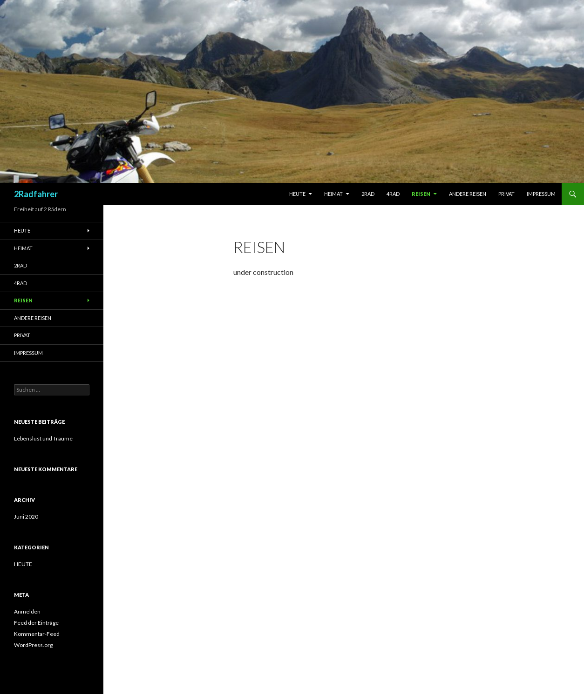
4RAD (393, 194)
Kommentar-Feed (37, 633)
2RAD (367, 194)
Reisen (421, 194)
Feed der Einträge (36, 622)
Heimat (333, 194)
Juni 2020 (26, 516)
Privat (506, 194)
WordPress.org (33, 644)
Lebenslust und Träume (43, 438)
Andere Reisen (467, 194)
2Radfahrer (36, 194)
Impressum (541, 194)
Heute (297, 194)
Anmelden (27, 611)
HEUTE (23, 564)
